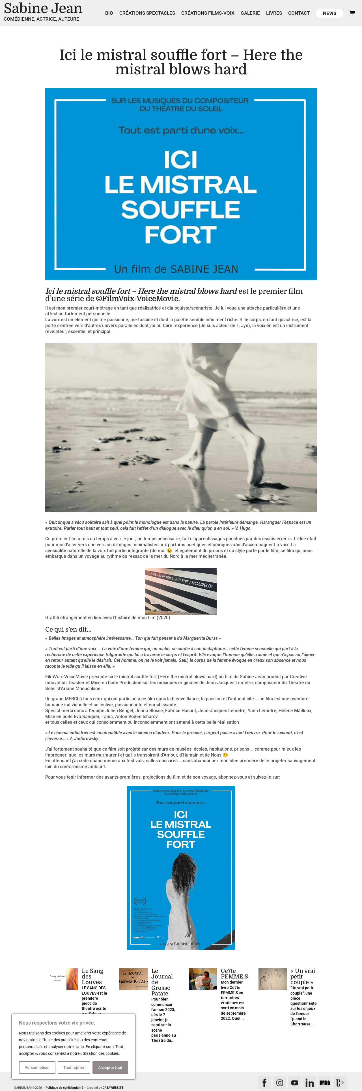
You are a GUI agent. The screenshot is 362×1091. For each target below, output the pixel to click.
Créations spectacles (147, 13)
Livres (274, 13)
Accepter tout (110, 1067)
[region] (73, 1047)
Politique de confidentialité (64, 1088)
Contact (299, 13)
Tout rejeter (74, 1067)
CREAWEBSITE (113, 1088)
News (329, 13)
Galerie (250, 13)
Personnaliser (37, 1067)
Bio (109, 13)
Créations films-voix (207, 13)
